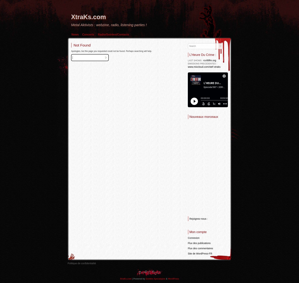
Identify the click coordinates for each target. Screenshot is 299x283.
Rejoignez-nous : (198, 218)
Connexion (194, 238)
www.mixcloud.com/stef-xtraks (204, 66)
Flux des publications (199, 243)
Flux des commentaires (200, 248)
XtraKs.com (88, 17)
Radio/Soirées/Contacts (113, 34)
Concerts (88, 34)
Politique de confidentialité (82, 263)
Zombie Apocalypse (156, 279)
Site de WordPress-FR (200, 253)
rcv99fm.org (209, 60)
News (75, 34)
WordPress (173, 279)
